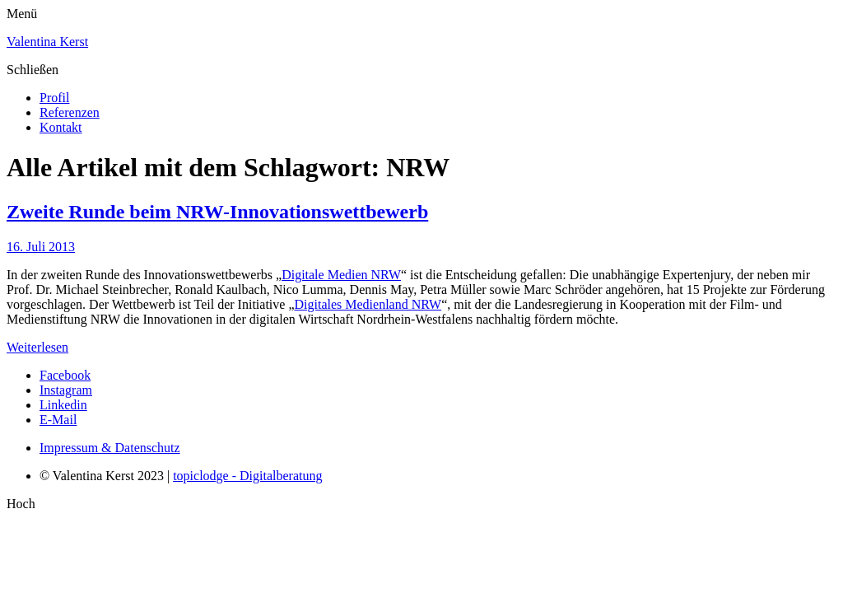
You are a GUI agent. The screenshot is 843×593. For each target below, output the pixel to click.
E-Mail (58, 420)
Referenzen (70, 112)
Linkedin (63, 405)
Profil (54, 98)
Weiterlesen (37, 347)
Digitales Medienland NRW (367, 304)
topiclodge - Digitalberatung (247, 476)
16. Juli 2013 (41, 247)
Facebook (65, 375)
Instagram (66, 390)
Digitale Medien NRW (341, 275)
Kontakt (61, 127)
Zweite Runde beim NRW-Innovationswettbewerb (217, 211)
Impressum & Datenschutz (110, 448)
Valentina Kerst (47, 42)
